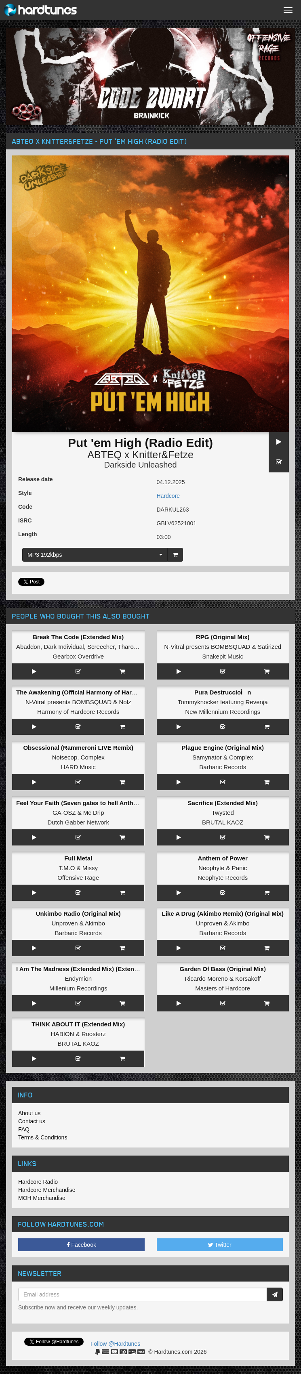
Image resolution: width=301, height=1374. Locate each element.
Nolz (125, 702)
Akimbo (95, 923)
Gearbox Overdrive (78, 656)
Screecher (101, 646)
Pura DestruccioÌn (222, 692)
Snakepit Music (222, 656)
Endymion (78, 978)
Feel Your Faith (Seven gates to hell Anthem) (80, 802)
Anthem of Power (223, 858)
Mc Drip (93, 812)
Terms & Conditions (42, 1137)
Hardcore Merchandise (47, 1190)
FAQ (23, 1129)
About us (29, 1113)
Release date (35, 479)
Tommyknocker (198, 702)
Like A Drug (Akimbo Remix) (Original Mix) (223, 913)
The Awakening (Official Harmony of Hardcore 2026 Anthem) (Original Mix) (123, 692)
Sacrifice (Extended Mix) (223, 802)
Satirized (269, 646)
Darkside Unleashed (140, 464)
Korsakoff (248, 978)
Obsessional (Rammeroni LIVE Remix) (78, 747)
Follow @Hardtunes (115, 1343)
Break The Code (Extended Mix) (78, 637)
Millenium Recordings (78, 988)
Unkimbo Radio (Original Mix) (78, 913)
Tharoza (129, 646)
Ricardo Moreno (206, 978)
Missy (90, 867)
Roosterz (94, 1033)
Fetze (181, 454)
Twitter (220, 1245)
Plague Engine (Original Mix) (223, 747)
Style (25, 493)
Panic (239, 867)
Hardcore (168, 496)
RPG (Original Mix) (223, 637)
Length (27, 534)
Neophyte (211, 867)
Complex (93, 757)
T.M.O (67, 867)
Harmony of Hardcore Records (78, 711)
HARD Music (78, 767)
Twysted (223, 812)
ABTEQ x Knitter (124, 454)
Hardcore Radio (38, 1182)
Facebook (81, 1245)
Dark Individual (64, 646)
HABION (62, 1033)
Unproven (64, 923)
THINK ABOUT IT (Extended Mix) (78, 1024)
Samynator (207, 757)
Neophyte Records (223, 877)
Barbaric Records (222, 767)
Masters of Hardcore (222, 988)
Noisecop (65, 757)
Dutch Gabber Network (78, 822)
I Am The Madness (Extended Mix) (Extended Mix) (87, 968)
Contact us (31, 1121)
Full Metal (78, 858)
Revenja (257, 702)
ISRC (25, 520)
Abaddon (28, 646)
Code (25, 506)
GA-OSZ (64, 812)
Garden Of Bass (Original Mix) (223, 968)
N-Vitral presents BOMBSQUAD (207, 646)
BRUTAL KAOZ (223, 822)
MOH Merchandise (41, 1198)
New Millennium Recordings (222, 711)
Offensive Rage (78, 877)
